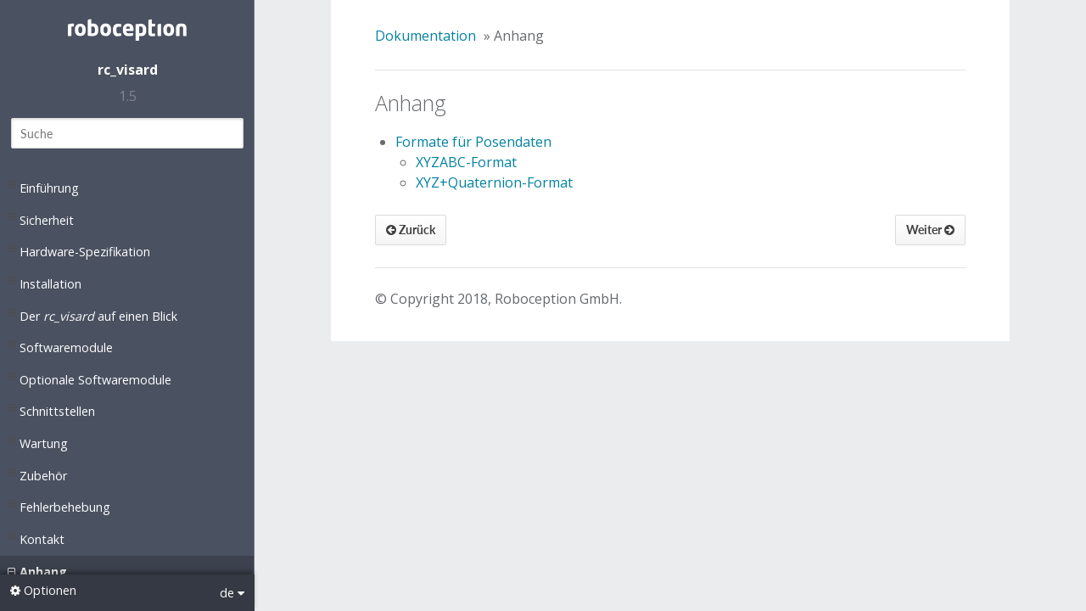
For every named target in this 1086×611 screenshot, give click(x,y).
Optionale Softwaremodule (89, 378)
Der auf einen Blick (92, 315)
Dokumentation (425, 35)
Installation (44, 282)
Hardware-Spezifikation (79, 250)
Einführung (43, 186)
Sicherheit (41, 219)
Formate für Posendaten (473, 141)
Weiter (930, 229)
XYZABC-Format (466, 162)
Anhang (37, 572)
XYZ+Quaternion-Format (494, 182)
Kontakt (36, 538)
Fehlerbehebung (59, 505)
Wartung (38, 442)
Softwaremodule (60, 346)
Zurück (410, 229)
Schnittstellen (51, 410)
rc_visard (128, 69)
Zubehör (37, 474)
